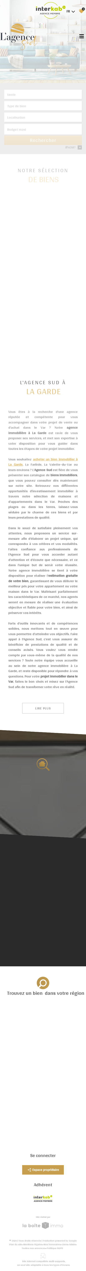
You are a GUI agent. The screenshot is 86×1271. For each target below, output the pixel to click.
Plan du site (15, 1244)
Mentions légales (32, 1244)
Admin (72, 1244)
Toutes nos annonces (34, 1248)
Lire (43, 708)
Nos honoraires (52, 1244)
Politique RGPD (55, 1248)
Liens (65, 1244)
